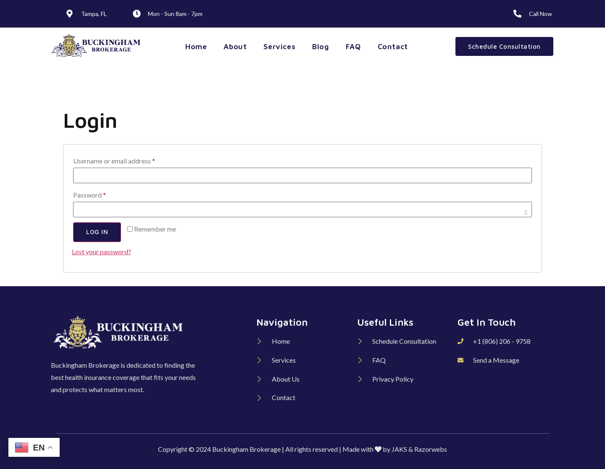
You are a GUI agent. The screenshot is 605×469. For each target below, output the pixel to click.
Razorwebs (430, 449)
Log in (97, 232)
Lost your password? (101, 252)
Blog (320, 46)
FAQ (353, 46)
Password (102, 193)
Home (196, 46)
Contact (393, 46)
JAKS (399, 449)
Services (279, 46)
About (235, 46)
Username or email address (127, 159)
